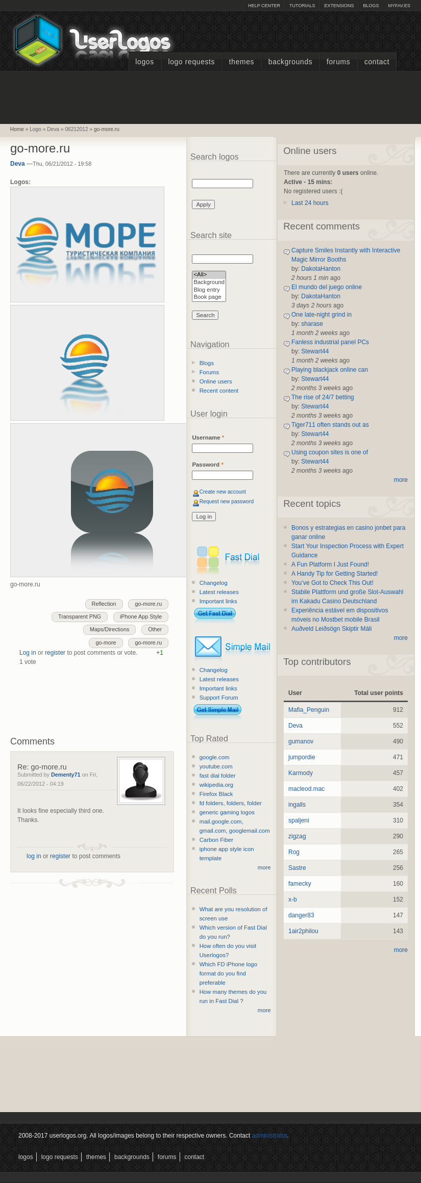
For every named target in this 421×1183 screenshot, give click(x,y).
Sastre (297, 867)
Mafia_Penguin (308, 709)
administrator (269, 1135)
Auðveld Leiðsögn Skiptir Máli (331, 628)
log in (34, 856)
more (264, 867)
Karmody (300, 773)
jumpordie (301, 757)
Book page (209, 297)
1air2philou (303, 931)
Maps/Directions (109, 629)
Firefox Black (216, 794)
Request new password (227, 501)
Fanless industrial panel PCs (330, 342)
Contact (376, 62)
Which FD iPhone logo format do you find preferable (228, 973)
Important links (218, 601)
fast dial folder (218, 776)
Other (155, 629)
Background (209, 283)
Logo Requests (191, 62)
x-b (292, 899)
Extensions (339, 5)
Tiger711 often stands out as (330, 424)
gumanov (300, 741)
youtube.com (216, 766)
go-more (105, 642)
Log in (27, 652)
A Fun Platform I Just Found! (330, 564)
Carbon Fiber (216, 840)
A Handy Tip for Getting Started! (334, 573)
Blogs (371, 5)
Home (17, 129)
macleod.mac (306, 788)
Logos (144, 62)
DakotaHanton (320, 268)
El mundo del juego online (326, 287)
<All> (209, 275)
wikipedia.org (216, 785)
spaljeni (298, 820)
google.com (215, 757)
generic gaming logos (227, 812)
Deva (17, 163)
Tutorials (302, 5)
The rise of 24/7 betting (322, 397)
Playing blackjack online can (329, 369)
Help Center (264, 5)
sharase (312, 323)
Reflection (104, 604)
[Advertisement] (211, 96)
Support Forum (219, 698)
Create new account (223, 492)
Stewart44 (315, 351)
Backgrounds (290, 62)
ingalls (297, 804)
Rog (294, 852)
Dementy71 (66, 774)
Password (207, 464)
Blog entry (209, 290)
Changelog (214, 583)
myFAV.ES (399, 5)
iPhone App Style (141, 616)
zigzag (297, 836)
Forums (338, 62)
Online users (216, 381)
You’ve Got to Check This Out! (332, 582)
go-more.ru (106, 129)
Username (208, 437)
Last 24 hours (310, 203)
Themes (241, 62)
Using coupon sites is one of (329, 452)
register (55, 652)
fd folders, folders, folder (231, 803)
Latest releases (219, 592)
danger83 (301, 915)
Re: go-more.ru (42, 767)
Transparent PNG (79, 616)
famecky (299, 883)
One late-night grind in (321, 314)
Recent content (219, 391)
